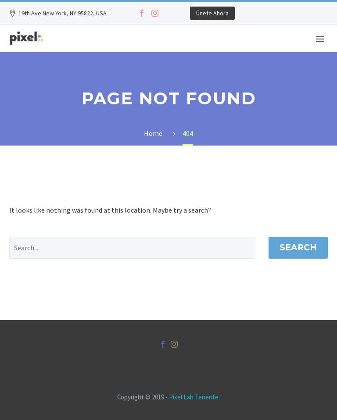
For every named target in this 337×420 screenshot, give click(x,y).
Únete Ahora (212, 13)
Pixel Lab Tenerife (194, 397)
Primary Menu (320, 39)
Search (298, 247)
